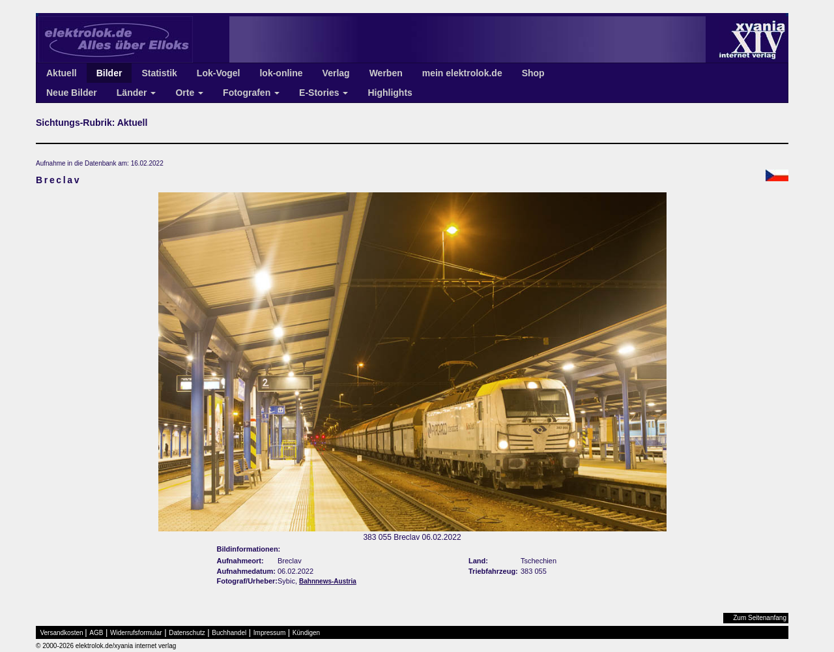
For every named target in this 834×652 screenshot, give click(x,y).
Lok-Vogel (218, 73)
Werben (386, 73)
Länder (136, 92)
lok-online (280, 73)
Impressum (269, 632)
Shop (533, 73)
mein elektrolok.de (462, 73)
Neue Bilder (71, 92)
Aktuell (61, 73)
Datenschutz (187, 632)
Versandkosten (61, 632)
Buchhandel (229, 632)
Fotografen (251, 92)
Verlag (336, 73)
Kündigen (306, 632)
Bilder (109, 73)
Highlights (389, 92)
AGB (96, 632)
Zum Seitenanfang (759, 617)
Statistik (159, 73)
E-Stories (323, 92)
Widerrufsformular (136, 632)
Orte (189, 92)
